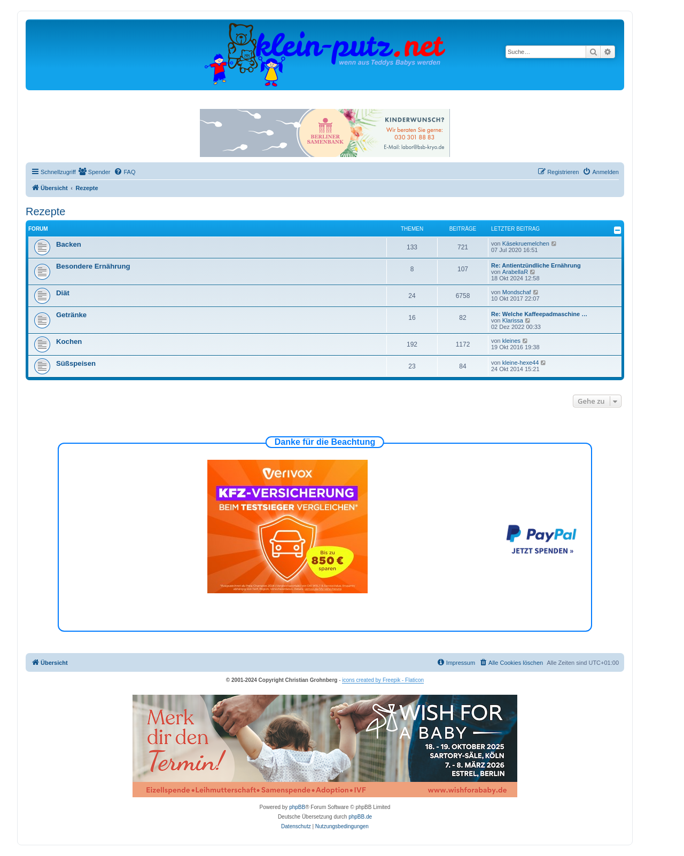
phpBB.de (360, 817)
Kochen (69, 341)
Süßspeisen (76, 363)
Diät (62, 293)
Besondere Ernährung (93, 266)
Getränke (71, 315)
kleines (511, 340)
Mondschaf (516, 292)
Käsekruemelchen (525, 243)
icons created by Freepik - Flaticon (383, 680)
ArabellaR (515, 272)
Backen (68, 244)
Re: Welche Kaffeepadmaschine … (539, 314)
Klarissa (512, 320)
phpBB (297, 807)
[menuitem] (95, 172)
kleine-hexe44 (520, 362)
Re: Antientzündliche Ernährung (536, 265)
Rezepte (46, 211)
